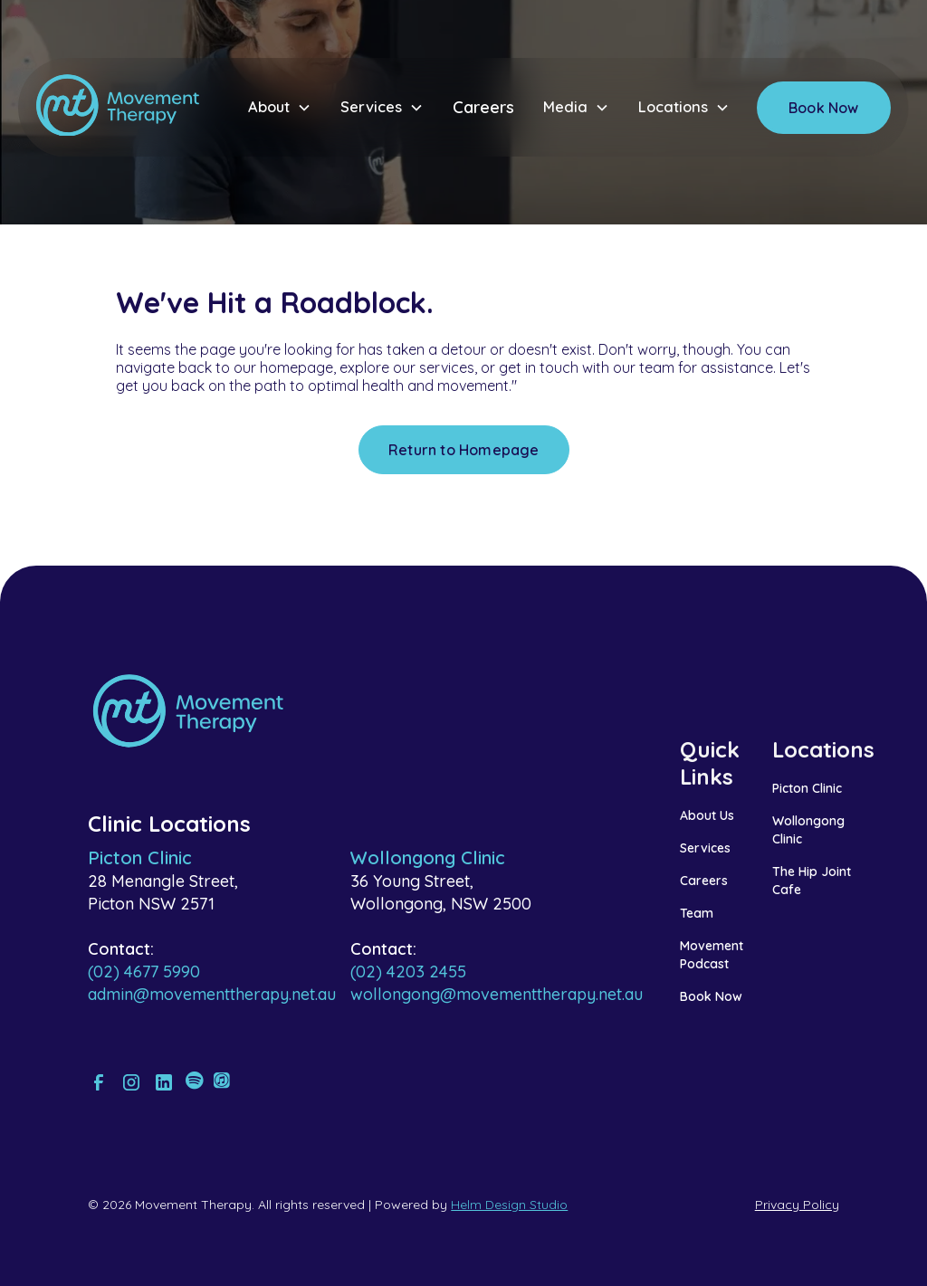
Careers (483, 107)
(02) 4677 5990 (144, 971)
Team (696, 913)
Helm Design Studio (509, 1204)
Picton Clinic (807, 788)
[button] (280, 107)
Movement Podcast (711, 955)
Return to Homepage (464, 450)
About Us (707, 815)
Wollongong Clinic (808, 830)
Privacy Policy (797, 1204)
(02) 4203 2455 (408, 971)
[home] (117, 107)
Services (705, 848)
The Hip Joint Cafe (811, 880)
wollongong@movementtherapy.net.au (496, 994)
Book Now (823, 108)
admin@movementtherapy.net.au (212, 994)
